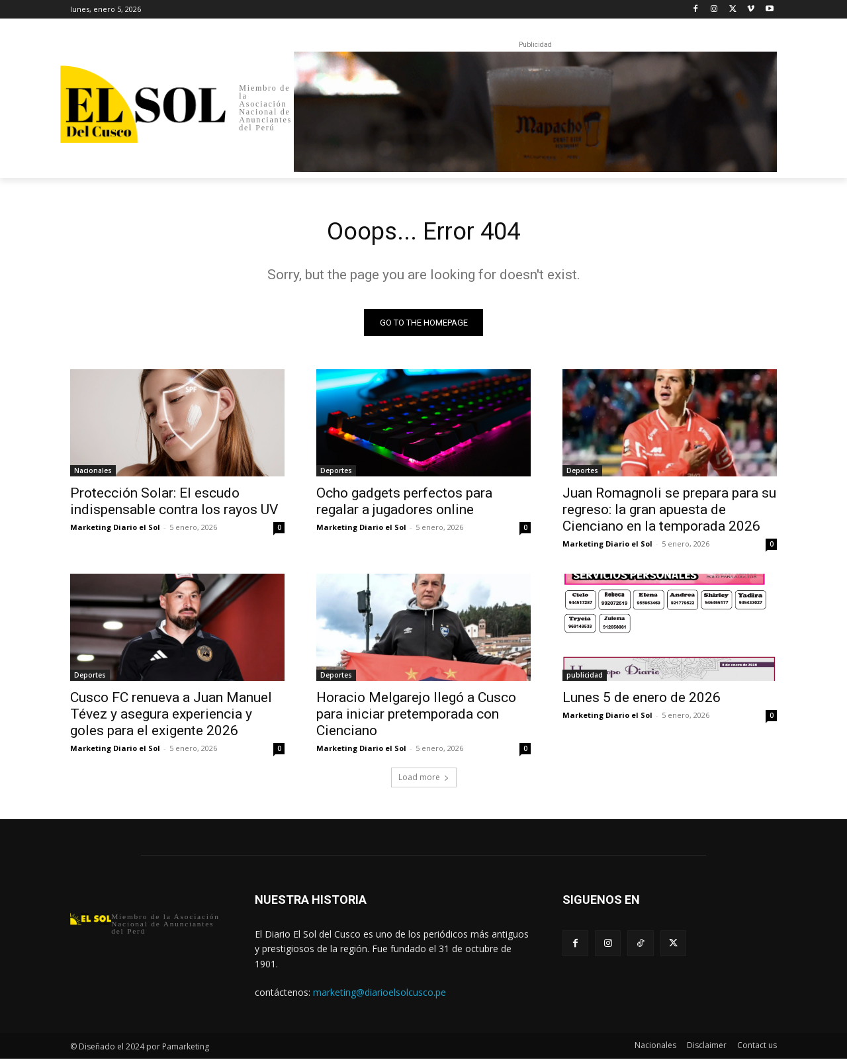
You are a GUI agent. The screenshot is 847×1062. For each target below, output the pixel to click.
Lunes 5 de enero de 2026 (641, 701)
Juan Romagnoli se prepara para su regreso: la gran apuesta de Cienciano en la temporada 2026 (669, 512)
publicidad (584, 678)
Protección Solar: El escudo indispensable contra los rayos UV (174, 504)
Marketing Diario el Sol (115, 530)
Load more (423, 780)
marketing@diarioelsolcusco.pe (379, 995)
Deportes (336, 473)
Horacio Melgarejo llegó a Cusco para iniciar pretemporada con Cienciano (416, 717)
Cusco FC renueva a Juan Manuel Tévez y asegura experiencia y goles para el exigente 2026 (171, 717)
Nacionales (93, 473)
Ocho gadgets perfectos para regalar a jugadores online (404, 504)
